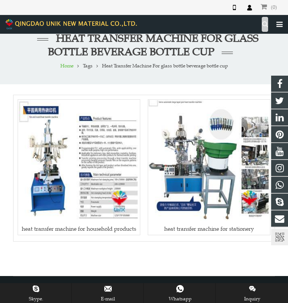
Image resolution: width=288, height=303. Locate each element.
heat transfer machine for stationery (209, 228)
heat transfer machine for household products (79, 228)
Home (67, 66)
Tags (88, 66)
